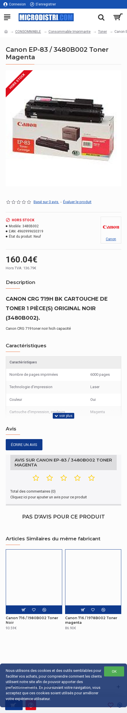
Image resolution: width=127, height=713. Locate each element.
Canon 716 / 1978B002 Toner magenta (91, 620)
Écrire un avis (24, 445)
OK (114, 671)
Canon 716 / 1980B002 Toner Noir (32, 620)
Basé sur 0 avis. (46, 202)
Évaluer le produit (77, 202)
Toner (102, 32)
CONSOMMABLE (28, 32)
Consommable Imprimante (69, 32)
